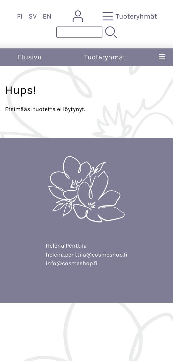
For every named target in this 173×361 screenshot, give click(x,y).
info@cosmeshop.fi (71, 263)
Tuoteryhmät (105, 57)
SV (33, 16)
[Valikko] (162, 57)
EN (47, 16)
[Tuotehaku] (79, 32)
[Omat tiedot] (78, 16)
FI (20, 16)
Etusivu (29, 57)
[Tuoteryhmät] (130, 16)
